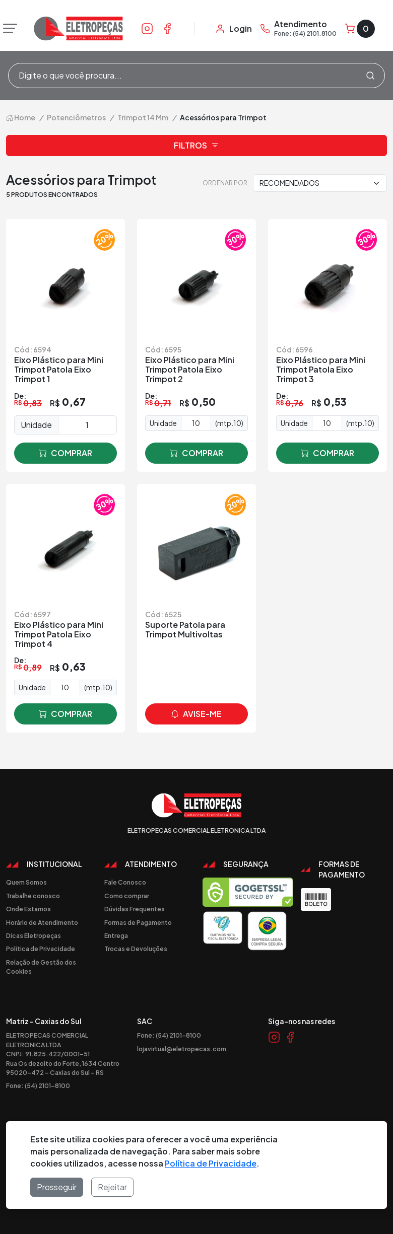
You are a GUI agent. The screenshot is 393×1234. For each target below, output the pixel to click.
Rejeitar (112, 1187)
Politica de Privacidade (40, 949)
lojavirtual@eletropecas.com (181, 1049)
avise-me (196, 714)
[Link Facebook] (167, 28)
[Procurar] (370, 75)
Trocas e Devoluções (135, 949)
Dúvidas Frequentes (134, 909)
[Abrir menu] (7, 28)
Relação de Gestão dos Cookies (41, 966)
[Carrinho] (360, 29)
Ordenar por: (226, 183)
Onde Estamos (28, 909)
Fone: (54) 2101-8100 (38, 1085)
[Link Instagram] (147, 28)
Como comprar (126, 896)
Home (20, 117)
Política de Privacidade (210, 1163)
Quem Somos (26, 882)
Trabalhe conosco (33, 896)
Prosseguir (57, 1187)
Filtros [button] (196, 145)
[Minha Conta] (233, 29)
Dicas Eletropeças (33, 935)
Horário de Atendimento (42, 922)
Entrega (116, 935)
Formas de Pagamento (138, 922)
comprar (65, 453)
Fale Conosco (125, 882)
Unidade (36, 424)
